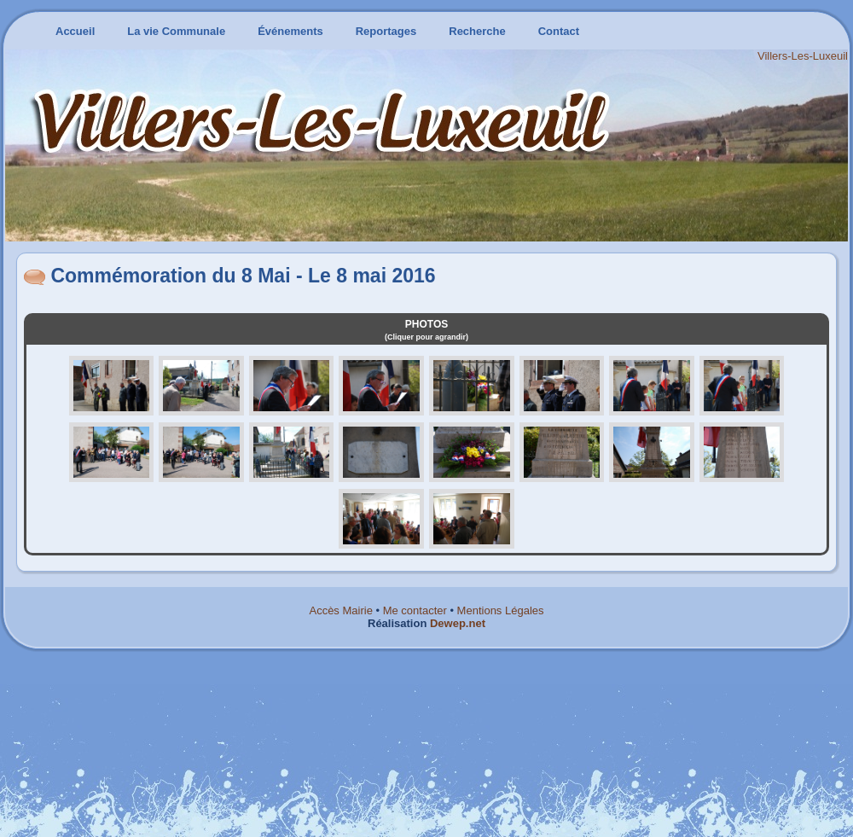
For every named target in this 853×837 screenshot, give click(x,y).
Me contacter (415, 610)
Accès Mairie (340, 610)
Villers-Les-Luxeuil (802, 55)
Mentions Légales (500, 610)
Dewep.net (457, 623)
